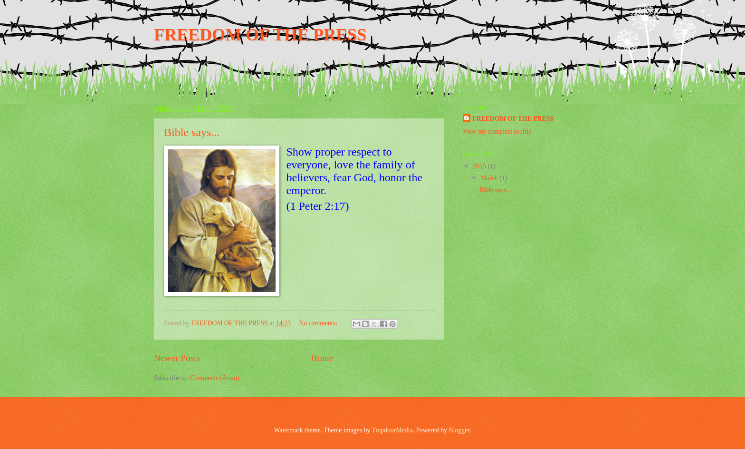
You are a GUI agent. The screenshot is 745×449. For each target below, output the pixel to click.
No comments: (319, 323)
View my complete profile (497, 131)
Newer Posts (177, 358)
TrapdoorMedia (392, 430)
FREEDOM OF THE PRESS (260, 34)
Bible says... (192, 132)
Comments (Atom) (214, 377)
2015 (480, 166)
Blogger (459, 430)
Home (322, 358)
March (490, 178)
